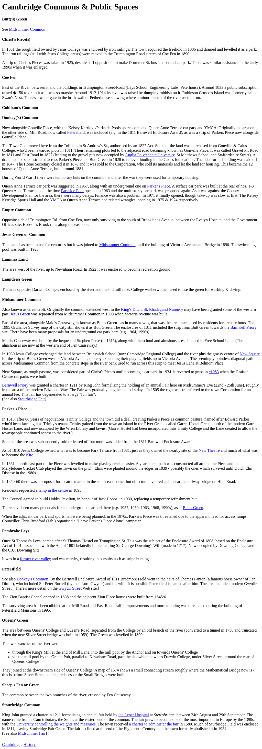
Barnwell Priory (243, 327)
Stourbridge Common (21, 705)
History (30, 744)
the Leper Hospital (133, 715)
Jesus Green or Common (23, 234)
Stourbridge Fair (31, 399)
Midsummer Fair (32, 733)
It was (215, 150)
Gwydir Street (70, 588)
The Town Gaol (15, 146)
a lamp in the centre (52, 490)
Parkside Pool (72, 191)
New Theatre (209, 450)
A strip (7, 62)
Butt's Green (193, 507)
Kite (29, 455)
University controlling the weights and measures (56, 724)
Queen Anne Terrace (19, 186)
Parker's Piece (158, 186)
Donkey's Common (32, 579)
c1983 (214, 372)
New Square (250, 354)
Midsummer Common (27, 29)
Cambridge (11, 744)
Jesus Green (20, 314)
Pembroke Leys (15, 531)
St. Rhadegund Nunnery (163, 309)
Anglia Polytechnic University (150, 155)
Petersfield (76, 132)
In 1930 (8, 354)
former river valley (35, 559)
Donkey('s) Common (20, 117)
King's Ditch (131, 309)
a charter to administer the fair (153, 724)
